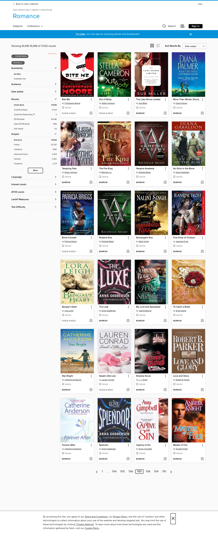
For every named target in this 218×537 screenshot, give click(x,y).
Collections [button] (35, 26)
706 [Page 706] (130, 471)
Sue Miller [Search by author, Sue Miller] (143, 103)
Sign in (196, 26)
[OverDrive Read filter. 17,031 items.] (35, 110)
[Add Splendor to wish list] (128, 459)
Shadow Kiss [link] (105, 237)
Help (200, 4)
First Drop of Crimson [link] (184, 237)
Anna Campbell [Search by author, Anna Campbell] (145, 449)
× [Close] (173, 519)
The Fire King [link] (106, 168)
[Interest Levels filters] (34, 184)
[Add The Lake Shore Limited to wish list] (165, 113)
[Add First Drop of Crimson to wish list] (202, 252)
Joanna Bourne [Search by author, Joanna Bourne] (145, 311)
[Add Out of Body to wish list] (128, 113)
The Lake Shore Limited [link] (148, 99)
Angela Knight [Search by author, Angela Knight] (182, 449)
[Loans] (182, 27)
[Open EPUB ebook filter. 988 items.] (35, 124)
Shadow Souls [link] (143, 376)
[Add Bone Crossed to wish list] (91, 252)
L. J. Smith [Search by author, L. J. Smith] (143, 380)
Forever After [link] (68, 445)
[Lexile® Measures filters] (34, 199)
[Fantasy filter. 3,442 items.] (35, 159)
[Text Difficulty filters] (34, 207)
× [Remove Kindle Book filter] (13, 56)
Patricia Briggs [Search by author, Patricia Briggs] (70, 241)
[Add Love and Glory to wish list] (202, 390)
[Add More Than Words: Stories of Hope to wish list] (202, 113)
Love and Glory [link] (181, 376)
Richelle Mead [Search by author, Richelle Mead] (145, 172)
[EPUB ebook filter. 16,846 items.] (35, 119)
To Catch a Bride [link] (181, 307)
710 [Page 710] (164, 471)
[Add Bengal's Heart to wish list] (91, 321)
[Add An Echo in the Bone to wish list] (202, 183)
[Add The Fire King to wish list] (128, 183)
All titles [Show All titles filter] (17, 74)
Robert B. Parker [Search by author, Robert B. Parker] (183, 380)
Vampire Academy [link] (145, 168)
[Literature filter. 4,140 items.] (35, 149)
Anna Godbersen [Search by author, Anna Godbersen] (109, 311)
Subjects (18, 26)
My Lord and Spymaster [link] (148, 307)
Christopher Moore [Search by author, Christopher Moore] (72, 103)
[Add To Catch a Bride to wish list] (202, 321)
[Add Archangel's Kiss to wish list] (165, 252)
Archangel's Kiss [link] (144, 237)
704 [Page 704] (114, 471)
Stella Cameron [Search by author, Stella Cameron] (108, 103)
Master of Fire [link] (180, 445)
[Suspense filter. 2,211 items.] (35, 163)
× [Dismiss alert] (190, 34)
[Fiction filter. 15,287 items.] (35, 144)
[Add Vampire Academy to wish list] (165, 183)
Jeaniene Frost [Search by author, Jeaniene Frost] (182, 241)
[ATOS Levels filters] (34, 192)
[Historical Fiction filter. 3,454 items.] (35, 154)
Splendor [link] (103, 445)
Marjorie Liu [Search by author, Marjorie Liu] (107, 172)
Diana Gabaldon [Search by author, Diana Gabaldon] (182, 172)
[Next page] (171, 471)
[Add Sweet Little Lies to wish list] (128, 390)
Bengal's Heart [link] (69, 307)
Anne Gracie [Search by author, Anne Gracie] (181, 311)
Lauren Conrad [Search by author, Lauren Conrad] (108, 380)
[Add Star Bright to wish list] (91, 390)
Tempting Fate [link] (69, 168)
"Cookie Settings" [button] (85, 524)
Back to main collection (25, 4)
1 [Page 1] (102, 471)
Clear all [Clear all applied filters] (52, 54)
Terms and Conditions (96, 516)
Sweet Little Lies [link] (107, 376)
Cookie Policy (92, 528)
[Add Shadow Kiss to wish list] (128, 252)
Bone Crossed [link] (69, 237)
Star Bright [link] (67, 376)
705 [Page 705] (122, 471)
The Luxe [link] (103, 307)
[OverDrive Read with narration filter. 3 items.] (35, 114)
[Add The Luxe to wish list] (128, 321)
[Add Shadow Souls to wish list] (165, 390)
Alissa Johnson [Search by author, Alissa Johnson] (70, 172)
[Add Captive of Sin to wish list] (165, 459)
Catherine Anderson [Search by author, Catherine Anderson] (72, 380)
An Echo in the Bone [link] (183, 168)
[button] (169, 27)
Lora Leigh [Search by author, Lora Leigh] (68, 311)
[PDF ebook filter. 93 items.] (35, 128)
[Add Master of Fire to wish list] (202, 459)
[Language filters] (34, 177)
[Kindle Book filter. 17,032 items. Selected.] (35, 105)
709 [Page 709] (156, 471)
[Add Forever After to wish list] (91, 459)
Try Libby (80, 34)
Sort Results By (173, 46)
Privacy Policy (120, 516)
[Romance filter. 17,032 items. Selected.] (35, 140)
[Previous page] (97, 471)
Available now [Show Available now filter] (20, 79)
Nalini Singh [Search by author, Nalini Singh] (144, 241)
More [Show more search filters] (35, 170)
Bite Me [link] (66, 99)
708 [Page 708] (148, 471)
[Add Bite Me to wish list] (91, 113)
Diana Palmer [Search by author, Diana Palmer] (181, 103)
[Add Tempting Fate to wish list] (91, 183)
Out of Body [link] (105, 99)
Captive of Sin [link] (143, 445)
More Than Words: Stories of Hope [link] (187, 99)
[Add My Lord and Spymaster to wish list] (165, 321)
